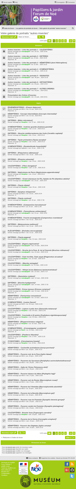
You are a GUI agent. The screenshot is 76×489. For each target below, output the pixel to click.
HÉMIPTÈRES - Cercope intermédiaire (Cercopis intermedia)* (32, 114)
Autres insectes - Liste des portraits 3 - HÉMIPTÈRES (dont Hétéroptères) (37, 63)
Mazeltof (3, 471)
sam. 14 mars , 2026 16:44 (39, 291)
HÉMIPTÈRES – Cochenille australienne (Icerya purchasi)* (31, 348)
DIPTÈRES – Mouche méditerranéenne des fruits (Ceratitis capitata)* (35, 133)
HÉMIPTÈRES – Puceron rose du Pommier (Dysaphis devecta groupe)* (36, 400)
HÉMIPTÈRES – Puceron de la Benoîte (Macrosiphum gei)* (31, 393)
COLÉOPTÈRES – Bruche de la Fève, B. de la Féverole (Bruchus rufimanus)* (38, 250)
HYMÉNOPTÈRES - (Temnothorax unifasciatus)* (27, 211)
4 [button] (62, 41)
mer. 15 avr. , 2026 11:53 (34, 154)
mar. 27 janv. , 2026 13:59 (34, 375)
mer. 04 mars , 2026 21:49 (37, 317)
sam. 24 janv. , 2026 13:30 (34, 421)
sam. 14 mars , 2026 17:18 (39, 284)
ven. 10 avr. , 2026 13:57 (39, 180)
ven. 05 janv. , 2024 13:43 (39, 84)
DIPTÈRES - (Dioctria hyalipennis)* (22, 283)
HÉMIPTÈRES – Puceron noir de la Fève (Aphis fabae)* (30, 354)
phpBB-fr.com (12, 468)
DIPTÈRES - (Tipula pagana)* (19, 237)
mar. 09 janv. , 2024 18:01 (39, 90)
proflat (6, 470)
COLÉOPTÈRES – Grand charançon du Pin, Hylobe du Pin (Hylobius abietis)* (39, 179)
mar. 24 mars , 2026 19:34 (39, 252)
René (23, 330)
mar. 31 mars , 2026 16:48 (37, 239)
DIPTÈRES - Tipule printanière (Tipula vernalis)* (27, 140)
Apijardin (24, 148)
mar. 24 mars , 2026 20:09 (39, 245)
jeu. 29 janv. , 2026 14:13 (34, 349)
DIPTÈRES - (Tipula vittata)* (19, 185)
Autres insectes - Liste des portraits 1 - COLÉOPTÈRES (30, 50)
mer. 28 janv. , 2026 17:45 (34, 362)
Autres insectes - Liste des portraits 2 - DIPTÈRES (28, 56)
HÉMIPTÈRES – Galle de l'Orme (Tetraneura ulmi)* (28, 367)
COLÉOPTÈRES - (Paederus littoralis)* (23, 335)
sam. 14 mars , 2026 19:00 (39, 278)
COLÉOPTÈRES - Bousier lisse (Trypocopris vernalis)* (30, 413)
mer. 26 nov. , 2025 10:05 (39, 51)
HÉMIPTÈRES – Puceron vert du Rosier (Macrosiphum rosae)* (33, 380)
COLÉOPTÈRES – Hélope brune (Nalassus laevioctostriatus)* (32, 270)
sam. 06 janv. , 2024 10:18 (39, 77)
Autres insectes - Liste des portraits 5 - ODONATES (28, 76)
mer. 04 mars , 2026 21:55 (37, 310)
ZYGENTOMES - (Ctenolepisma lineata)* (24, 341)
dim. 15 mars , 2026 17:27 (39, 271)
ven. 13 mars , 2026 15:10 (39, 297)
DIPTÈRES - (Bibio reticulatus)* (20, 120)
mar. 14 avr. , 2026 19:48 (37, 161)
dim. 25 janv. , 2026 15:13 (34, 401)
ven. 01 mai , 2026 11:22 (34, 109)
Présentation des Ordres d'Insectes (22, 95)
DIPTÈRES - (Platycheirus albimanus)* (23, 153)
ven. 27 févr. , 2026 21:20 (37, 336)
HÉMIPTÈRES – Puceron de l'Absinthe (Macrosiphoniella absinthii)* (35, 387)
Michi (23, 109)
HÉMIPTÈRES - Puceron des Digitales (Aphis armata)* (29, 426)
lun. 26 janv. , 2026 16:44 (34, 395)
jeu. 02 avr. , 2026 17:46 (36, 200)
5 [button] (65, 41)
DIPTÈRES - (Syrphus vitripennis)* (21, 192)
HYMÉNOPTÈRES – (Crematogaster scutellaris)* (27, 328)
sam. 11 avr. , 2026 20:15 (37, 167)
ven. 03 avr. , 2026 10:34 (34, 193)
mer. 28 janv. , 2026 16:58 (34, 369)
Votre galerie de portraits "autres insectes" (25, 33)
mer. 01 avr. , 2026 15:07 (34, 219)
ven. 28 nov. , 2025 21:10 (39, 71)
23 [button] (71, 41)
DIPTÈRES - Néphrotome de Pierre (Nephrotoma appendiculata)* (34, 172)
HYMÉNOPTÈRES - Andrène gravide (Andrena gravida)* (30, 127)
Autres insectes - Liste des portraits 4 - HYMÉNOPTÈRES (31, 69)
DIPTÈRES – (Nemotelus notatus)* (21, 276)
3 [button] (59, 41)
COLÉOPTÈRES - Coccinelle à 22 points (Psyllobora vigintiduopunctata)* (37, 315)
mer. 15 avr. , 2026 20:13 (37, 141)
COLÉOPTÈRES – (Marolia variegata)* (23, 263)
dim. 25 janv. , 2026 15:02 (34, 408)
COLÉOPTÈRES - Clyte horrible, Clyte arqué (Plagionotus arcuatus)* (35, 257)
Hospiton (24, 122)
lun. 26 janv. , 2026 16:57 (34, 388)
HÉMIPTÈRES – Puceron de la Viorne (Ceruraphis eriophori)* (32, 419)
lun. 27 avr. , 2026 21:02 (36, 122)
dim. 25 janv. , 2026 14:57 (37, 414)
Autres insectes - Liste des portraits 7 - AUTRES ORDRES (31, 89)
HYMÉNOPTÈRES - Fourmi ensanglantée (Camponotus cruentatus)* (35, 218)
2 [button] (56, 41)
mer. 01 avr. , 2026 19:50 (39, 213)
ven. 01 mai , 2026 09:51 (34, 115)
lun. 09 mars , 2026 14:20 (34, 304)
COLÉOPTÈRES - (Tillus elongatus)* (22, 166)
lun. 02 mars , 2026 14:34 (34, 330)
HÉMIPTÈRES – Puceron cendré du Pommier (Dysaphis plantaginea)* (36, 406)
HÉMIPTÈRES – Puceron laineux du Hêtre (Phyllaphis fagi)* (31, 374)
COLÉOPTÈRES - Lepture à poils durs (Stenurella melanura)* (32, 309)
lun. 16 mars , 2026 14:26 (39, 265)
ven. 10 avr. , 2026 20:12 (37, 174)
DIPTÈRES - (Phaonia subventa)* (21, 159)
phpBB (12, 462)
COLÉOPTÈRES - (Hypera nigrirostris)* (23, 244)
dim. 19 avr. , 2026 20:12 (37, 135)
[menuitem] (15, 2)
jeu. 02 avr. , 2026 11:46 (34, 206)
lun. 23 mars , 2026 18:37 (37, 258)
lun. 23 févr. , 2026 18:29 (37, 343)
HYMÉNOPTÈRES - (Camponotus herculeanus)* (27, 205)
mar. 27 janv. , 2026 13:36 (34, 382)
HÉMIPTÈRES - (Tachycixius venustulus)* (24, 296)
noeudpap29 (25, 51)
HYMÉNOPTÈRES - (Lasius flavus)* (22, 302)
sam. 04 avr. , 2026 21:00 (37, 187)
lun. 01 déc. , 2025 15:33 (39, 64)
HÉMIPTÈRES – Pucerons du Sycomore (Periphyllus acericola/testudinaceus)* (39, 361)
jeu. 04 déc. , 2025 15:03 (39, 58)
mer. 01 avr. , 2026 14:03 (34, 226)
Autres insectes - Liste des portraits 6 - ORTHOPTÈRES (30, 82)
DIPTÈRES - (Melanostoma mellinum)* (23, 224)
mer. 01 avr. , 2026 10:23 (34, 232)
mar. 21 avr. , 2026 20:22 (37, 128)
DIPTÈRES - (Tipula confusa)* (19, 198)
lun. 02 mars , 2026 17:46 (37, 323)
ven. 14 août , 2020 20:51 (39, 97)
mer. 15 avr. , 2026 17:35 (36, 148)
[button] (49, 40)
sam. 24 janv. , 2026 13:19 (34, 427)
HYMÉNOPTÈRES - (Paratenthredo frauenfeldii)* (27, 146)
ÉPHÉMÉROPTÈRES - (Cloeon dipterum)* (24, 107)
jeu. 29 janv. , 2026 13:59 (34, 356)
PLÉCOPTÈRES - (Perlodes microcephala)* (25, 231)
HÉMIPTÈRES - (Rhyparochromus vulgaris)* (25, 322)
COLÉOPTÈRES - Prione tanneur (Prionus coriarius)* (29, 289)
